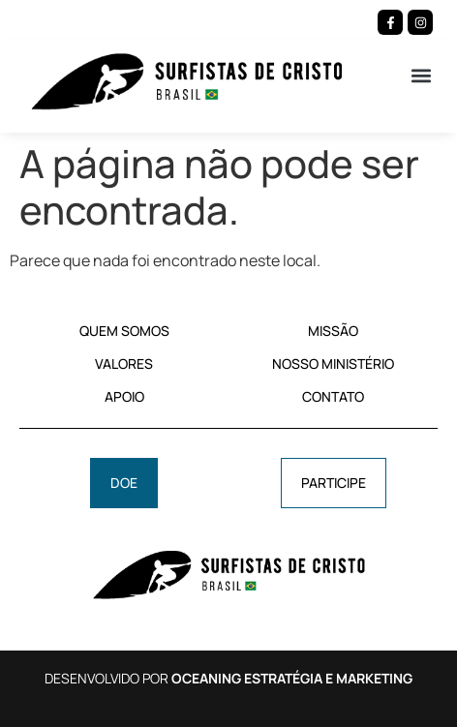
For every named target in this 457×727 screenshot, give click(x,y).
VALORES (124, 363)
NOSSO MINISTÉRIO (333, 363)
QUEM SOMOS (124, 330)
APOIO (124, 396)
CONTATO (333, 396)
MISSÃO (333, 330)
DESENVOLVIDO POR (228, 678)
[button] (422, 75)
